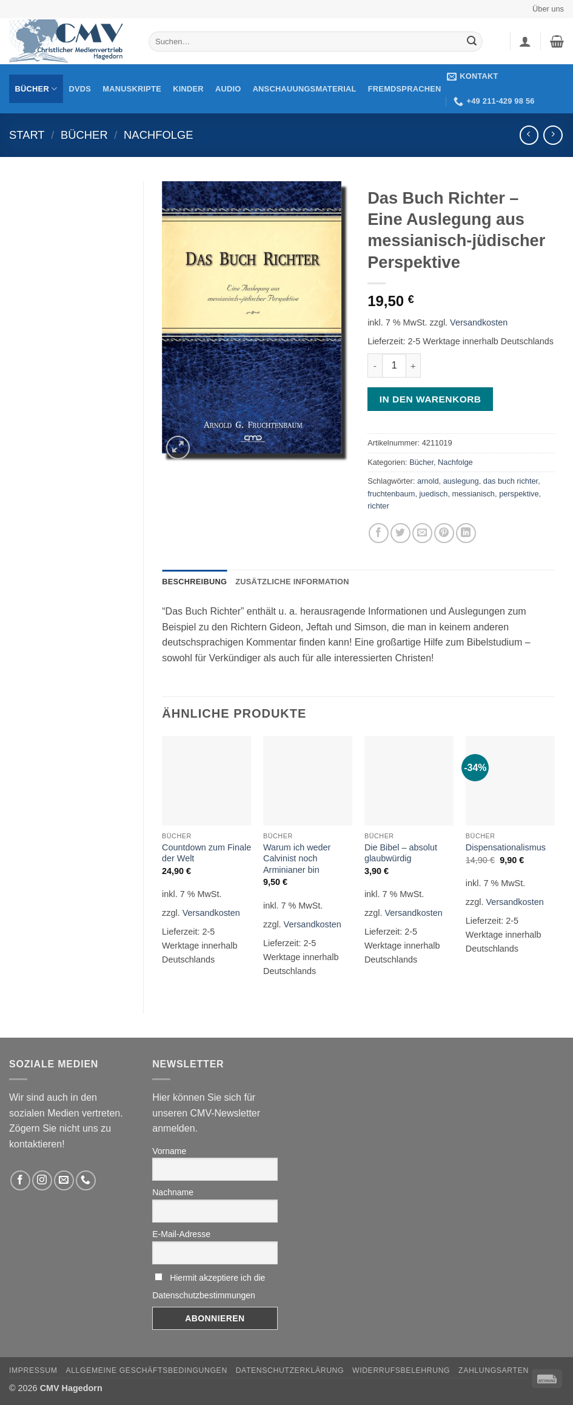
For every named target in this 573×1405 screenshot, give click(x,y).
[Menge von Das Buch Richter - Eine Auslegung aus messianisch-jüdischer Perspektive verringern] (374, 365)
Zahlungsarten (493, 1370)
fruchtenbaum (391, 493)
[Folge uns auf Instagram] (42, 1180)
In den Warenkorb (430, 399)
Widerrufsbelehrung (401, 1370)
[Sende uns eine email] (64, 1180)
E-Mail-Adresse (181, 1234)
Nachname (172, 1192)
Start (27, 134)
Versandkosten (479, 322)
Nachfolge (158, 134)
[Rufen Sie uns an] (86, 1180)
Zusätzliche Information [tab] (292, 581)
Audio (228, 88)
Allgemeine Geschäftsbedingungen (146, 1370)
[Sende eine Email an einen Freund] (422, 533)
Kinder (188, 88)
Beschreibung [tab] (194, 581)
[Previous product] (552, 134)
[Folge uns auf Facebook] (20, 1180)
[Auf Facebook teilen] (379, 533)
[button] (525, 41)
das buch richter (510, 481)
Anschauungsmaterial (305, 88)
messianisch (473, 493)
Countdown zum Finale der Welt (206, 853)
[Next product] (529, 134)
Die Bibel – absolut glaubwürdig (400, 853)
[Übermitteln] (471, 42)
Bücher (36, 89)
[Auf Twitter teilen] (400, 533)
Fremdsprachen (404, 88)
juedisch (434, 493)
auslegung (461, 481)
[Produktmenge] (394, 365)
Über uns (548, 8)
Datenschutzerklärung (290, 1370)
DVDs (80, 88)
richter (378, 505)
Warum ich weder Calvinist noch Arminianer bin (296, 859)
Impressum (33, 1370)
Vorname (169, 1151)
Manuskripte (131, 88)
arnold (428, 481)
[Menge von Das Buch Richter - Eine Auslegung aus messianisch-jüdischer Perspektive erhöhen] (413, 365)
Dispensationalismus (506, 847)
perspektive (518, 493)
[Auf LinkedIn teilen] (466, 533)
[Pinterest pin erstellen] (444, 533)
